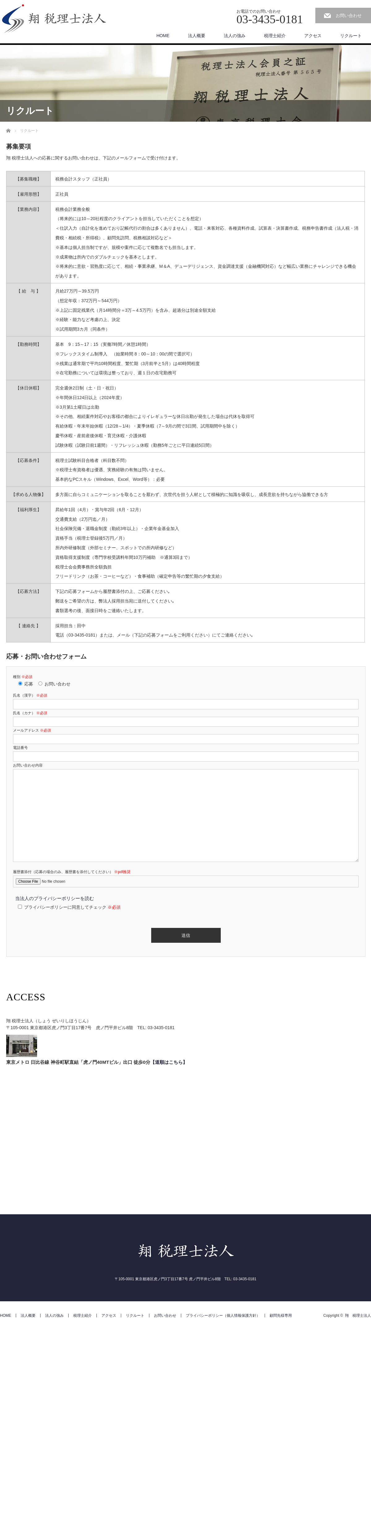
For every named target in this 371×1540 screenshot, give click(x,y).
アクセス (313, 35)
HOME (162, 35)
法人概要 (196, 35)
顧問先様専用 (281, 1315)
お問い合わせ (349, 15)
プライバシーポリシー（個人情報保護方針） (223, 1315)
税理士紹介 (275, 35)
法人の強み (234, 35)
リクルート (351, 35)
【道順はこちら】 (168, 1062)
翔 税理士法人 (358, 1315)
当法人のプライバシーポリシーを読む (54, 898)
